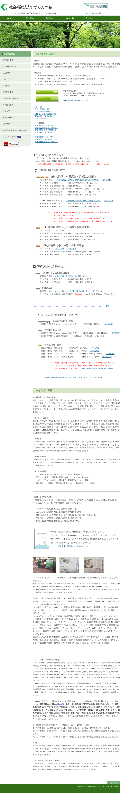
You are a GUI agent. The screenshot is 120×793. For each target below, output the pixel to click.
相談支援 (6, 79)
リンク (110, 18)
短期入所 (6, 111)
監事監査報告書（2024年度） (46, 142)
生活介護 (6, 86)
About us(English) (93, 13)
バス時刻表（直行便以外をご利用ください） (83, 201)
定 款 (38, 107)
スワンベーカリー (11, 136)
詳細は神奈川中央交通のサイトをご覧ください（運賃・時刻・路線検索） (74, 378)
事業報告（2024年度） (44, 139)
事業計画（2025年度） (44, 116)
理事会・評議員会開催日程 (45, 114)
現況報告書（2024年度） (45, 137)
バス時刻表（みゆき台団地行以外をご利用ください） (78, 180)
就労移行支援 (7, 60)
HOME (10, 18)
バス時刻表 (59, 231)
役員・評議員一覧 (42, 109)
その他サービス (8, 118)
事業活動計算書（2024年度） (46, 130)
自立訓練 (6, 73)
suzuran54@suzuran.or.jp (78, 100)
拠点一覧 (70, 18)
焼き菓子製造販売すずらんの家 (14, 130)
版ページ (73, 546)
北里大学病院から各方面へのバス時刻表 (97, 368)
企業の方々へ (90, 18)
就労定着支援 (7, 92)
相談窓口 (50, 18)
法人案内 (30, 18)
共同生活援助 (7, 105)
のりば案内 (106, 180)
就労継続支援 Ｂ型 (9, 66)
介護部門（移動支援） (11, 98)
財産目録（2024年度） (44, 132)
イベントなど (86, 460)
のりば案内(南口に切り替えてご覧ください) (84, 291)
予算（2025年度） (42, 118)
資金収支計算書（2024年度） (46, 128)
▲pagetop (113, 783)
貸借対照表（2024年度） (45, 125)
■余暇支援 (6, 124)
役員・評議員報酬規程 (43, 111)
